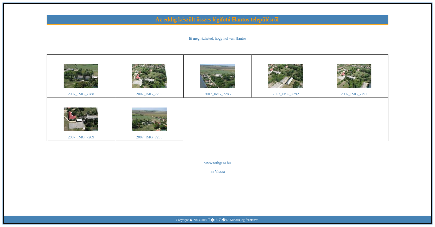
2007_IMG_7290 (149, 94)
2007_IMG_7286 (149, 137)
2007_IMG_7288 (81, 94)
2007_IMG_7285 (217, 94)
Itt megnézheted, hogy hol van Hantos (217, 38)
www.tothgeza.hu (217, 163)
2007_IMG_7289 (81, 137)
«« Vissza (217, 171)
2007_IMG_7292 (286, 94)
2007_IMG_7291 (354, 94)
